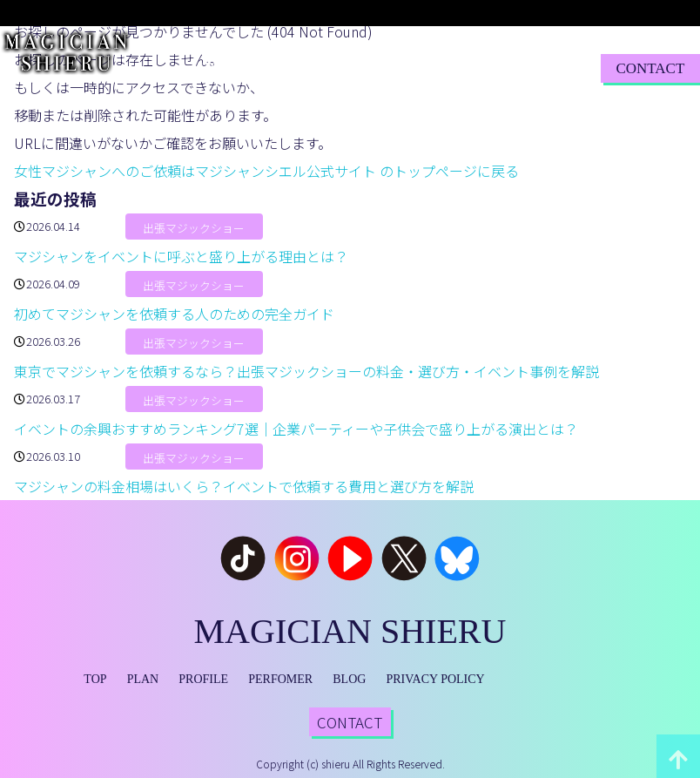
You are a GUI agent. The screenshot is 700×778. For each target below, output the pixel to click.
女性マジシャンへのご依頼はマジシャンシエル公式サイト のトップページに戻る (266, 170)
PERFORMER (392, 67)
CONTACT (650, 68)
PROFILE (313, 67)
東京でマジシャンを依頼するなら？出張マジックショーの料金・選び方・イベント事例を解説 (306, 371)
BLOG (462, 67)
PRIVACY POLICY (436, 679)
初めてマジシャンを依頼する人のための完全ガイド (174, 313)
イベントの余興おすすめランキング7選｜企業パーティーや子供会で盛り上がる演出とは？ (296, 428)
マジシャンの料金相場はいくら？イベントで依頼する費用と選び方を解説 (244, 486)
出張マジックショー (194, 228)
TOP (215, 67)
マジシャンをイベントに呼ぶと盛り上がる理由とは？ (181, 256)
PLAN (257, 67)
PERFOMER (280, 679)
